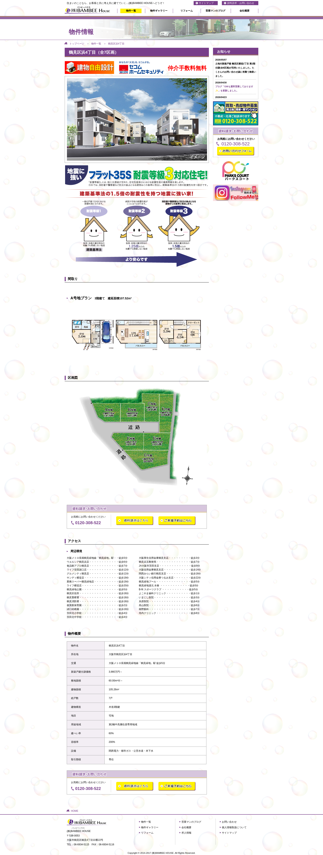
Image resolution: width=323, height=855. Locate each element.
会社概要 (244, 10)
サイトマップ (206, 3)
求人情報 (186, 832)
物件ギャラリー (158, 10)
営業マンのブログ (215, 10)
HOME (74, 811)
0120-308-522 (88, 522)
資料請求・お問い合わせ (240, 3)
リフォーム (186, 10)
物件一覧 (131, 10)
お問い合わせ (229, 821)
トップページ (76, 43)
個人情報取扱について (234, 827)
